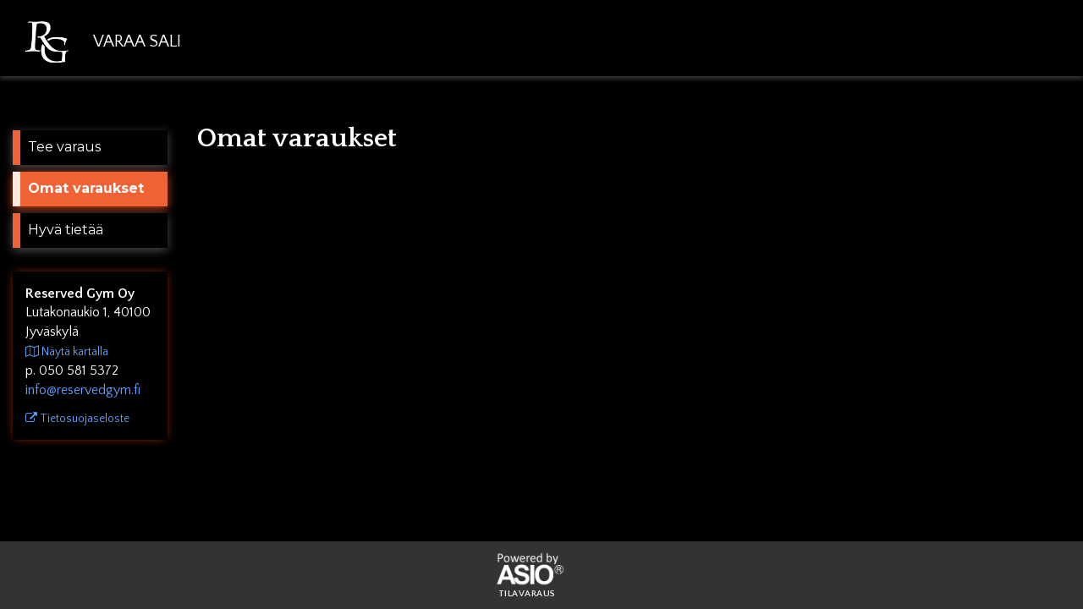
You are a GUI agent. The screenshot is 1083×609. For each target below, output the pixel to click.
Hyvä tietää (65, 230)
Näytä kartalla (66, 352)
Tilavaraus (527, 594)
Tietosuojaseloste (77, 418)
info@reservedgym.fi (82, 390)
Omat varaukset (86, 188)
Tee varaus (64, 147)
